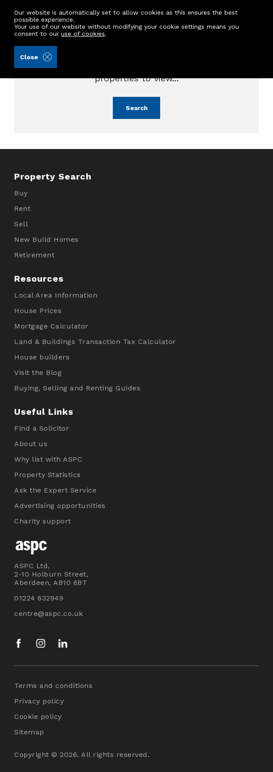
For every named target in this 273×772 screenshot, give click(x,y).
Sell (21, 224)
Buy (21, 193)
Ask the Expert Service (55, 490)
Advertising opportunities (60, 505)
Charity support (42, 521)
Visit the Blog (38, 372)
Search (137, 107)
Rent (22, 208)
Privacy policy (39, 701)
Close (36, 57)
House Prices (38, 310)
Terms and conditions (53, 685)
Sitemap (29, 732)
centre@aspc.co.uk (48, 613)
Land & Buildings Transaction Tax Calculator (95, 341)
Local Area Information (55, 295)
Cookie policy (38, 716)
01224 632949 (38, 598)
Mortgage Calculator (51, 326)
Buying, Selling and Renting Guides (77, 388)
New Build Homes (46, 239)
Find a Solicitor (41, 428)
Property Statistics (47, 474)
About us (30, 444)
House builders (41, 357)
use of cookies (83, 33)
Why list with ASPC (48, 459)
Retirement (34, 255)
